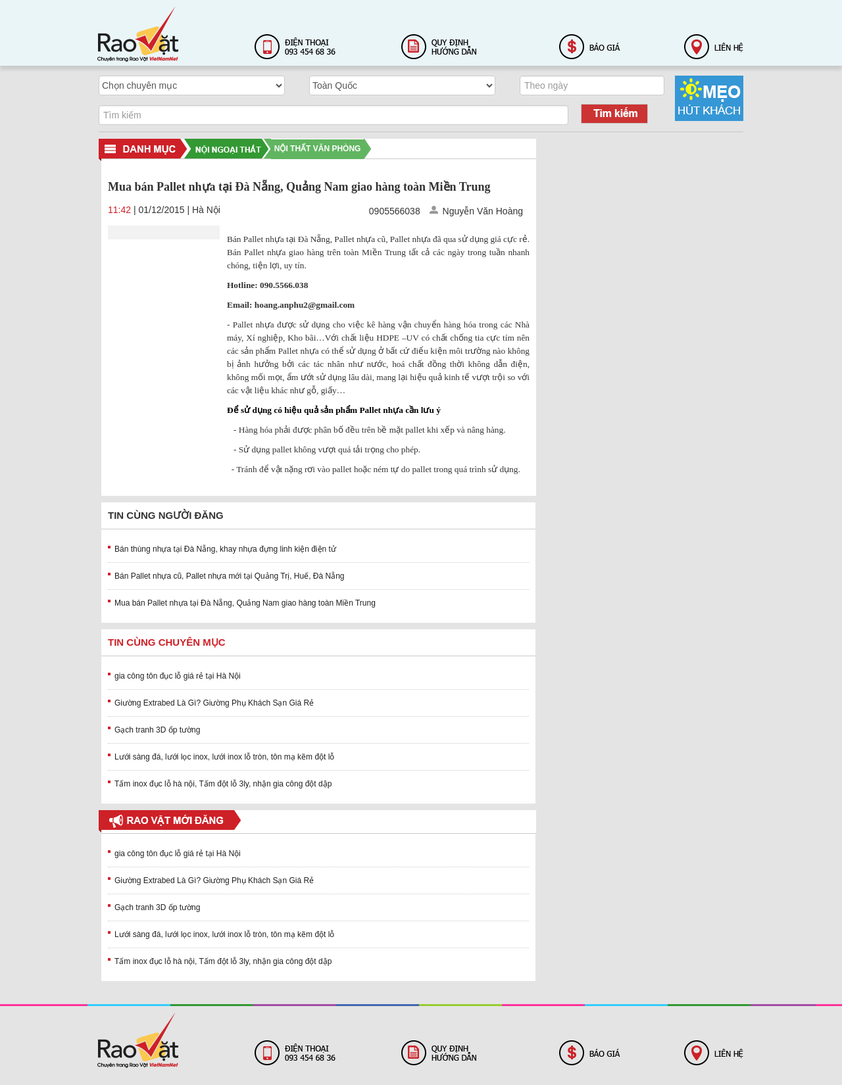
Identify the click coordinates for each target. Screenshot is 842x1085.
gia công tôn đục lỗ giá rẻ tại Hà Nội (177, 676)
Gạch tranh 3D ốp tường (157, 730)
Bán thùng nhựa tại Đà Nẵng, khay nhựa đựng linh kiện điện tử (225, 549)
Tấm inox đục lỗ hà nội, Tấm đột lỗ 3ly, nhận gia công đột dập (223, 783)
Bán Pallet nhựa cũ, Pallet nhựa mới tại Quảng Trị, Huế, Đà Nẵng (229, 576)
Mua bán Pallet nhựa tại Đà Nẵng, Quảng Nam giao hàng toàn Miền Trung (245, 603)
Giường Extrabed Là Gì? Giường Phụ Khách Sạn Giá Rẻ (214, 703)
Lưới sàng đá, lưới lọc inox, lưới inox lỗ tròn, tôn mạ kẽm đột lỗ (224, 756)
